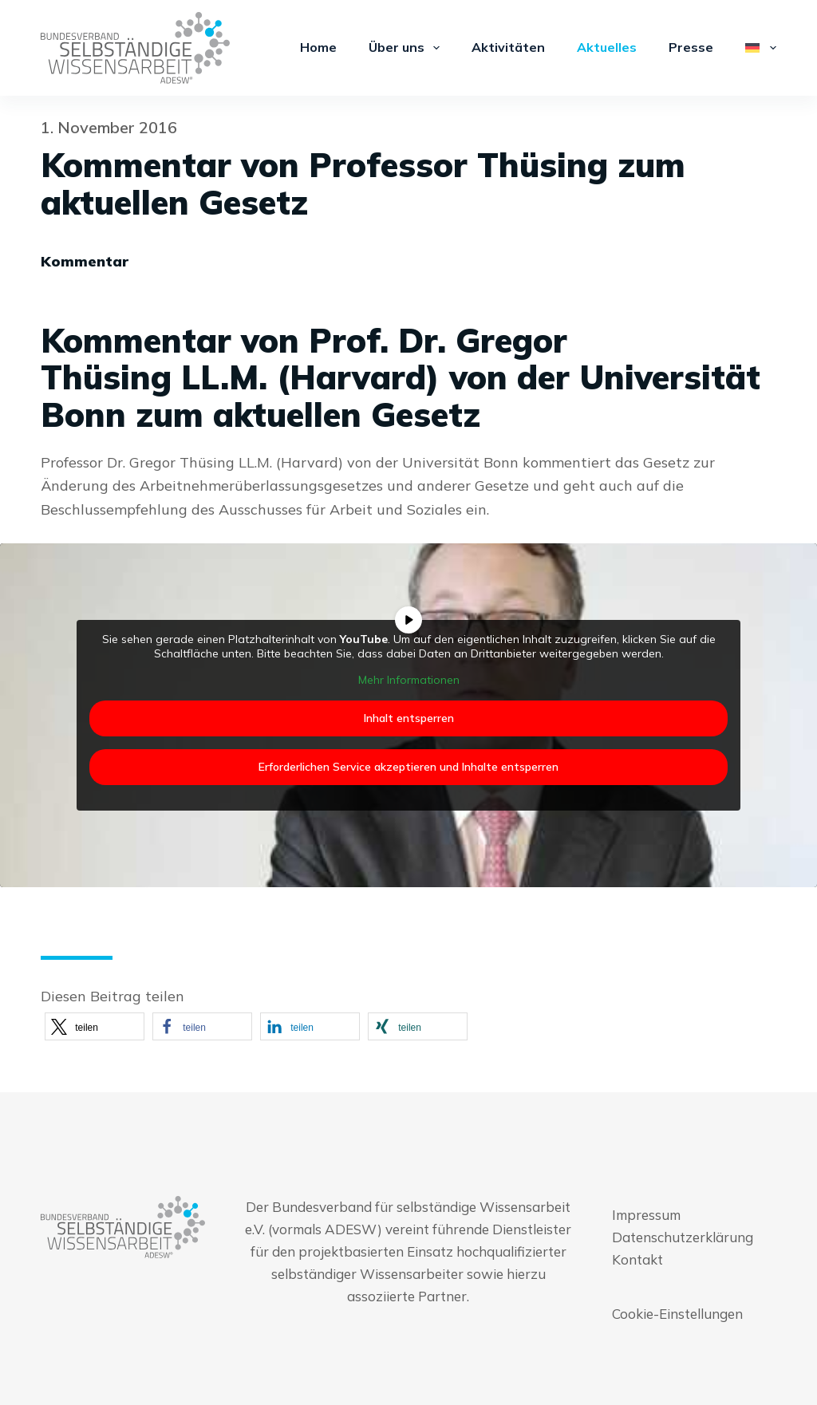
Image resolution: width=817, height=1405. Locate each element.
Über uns (407, 47)
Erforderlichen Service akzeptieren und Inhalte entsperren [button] (408, 766)
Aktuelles (607, 47)
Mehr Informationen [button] (409, 680)
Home (318, 47)
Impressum (646, 1214)
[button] (94, 1026)
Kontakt (637, 1259)
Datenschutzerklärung (682, 1237)
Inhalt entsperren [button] (409, 717)
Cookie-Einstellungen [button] (677, 1313)
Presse (691, 47)
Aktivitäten (508, 47)
